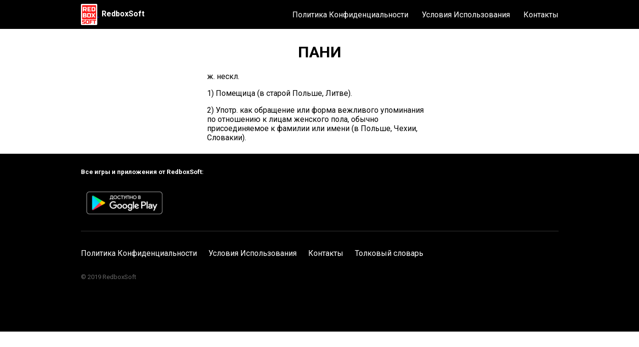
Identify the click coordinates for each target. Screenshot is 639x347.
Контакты (541, 14)
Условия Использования (466, 14)
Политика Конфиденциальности (350, 14)
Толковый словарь (389, 253)
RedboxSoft (123, 13)
